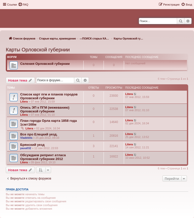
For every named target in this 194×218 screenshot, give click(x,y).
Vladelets (26, 137)
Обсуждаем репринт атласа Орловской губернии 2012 (43, 157)
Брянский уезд (32, 145)
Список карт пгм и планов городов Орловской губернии (49, 96)
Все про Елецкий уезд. (39, 134)
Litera (24, 101)
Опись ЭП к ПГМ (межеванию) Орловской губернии (44, 109)
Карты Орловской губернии (38, 49)
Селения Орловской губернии (45, 64)
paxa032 (25, 148)
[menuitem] (23, 5)
